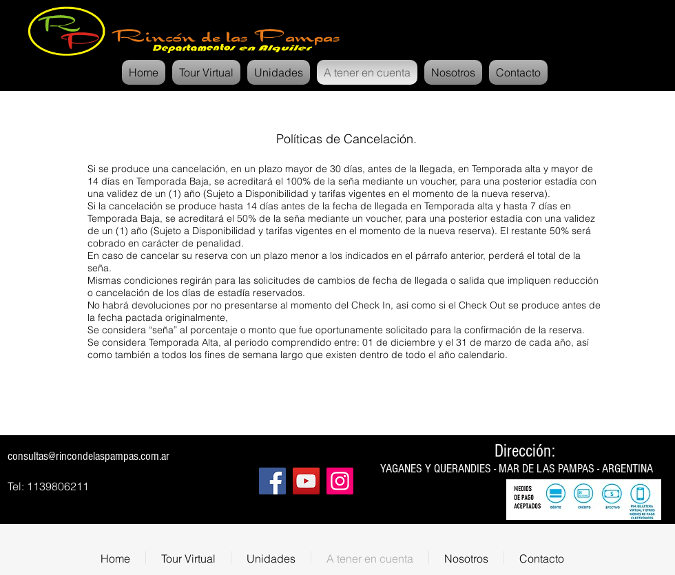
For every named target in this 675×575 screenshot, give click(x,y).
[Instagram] (339, 481)
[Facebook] (272, 481)
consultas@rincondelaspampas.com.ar (88, 456)
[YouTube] (306, 481)
